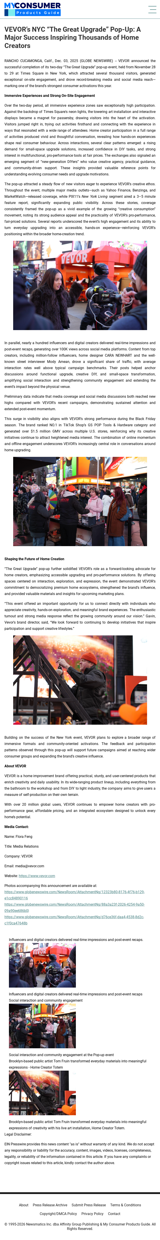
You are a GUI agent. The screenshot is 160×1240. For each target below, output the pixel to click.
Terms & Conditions (125, 1205)
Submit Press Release (89, 1205)
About (23, 1205)
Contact (114, 1214)
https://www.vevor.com (37, 876)
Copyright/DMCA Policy (58, 1214)
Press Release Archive (50, 1205)
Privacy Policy (92, 1214)
